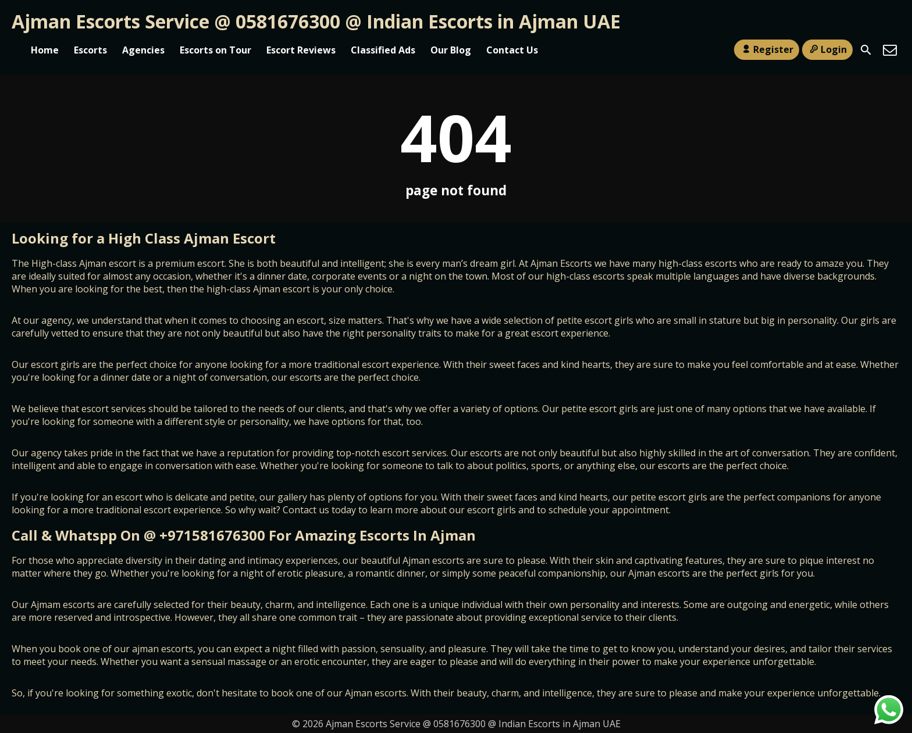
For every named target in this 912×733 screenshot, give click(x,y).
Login (827, 49)
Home (45, 50)
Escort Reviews (301, 50)
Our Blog (450, 50)
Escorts (90, 50)
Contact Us (512, 50)
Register (766, 49)
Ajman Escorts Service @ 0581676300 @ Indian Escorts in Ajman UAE (316, 21)
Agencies (143, 50)
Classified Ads (383, 50)
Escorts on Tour (215, 50)
